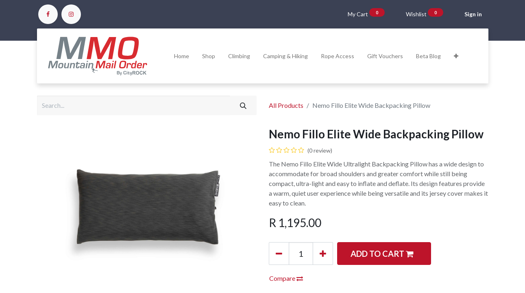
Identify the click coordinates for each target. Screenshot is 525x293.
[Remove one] (279, 253)
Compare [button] (286, 278)
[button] (456, 55)
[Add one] (323, 253)
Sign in (473, 14)
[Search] (243, 105)
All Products (286, 105)
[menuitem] (182, 55)
